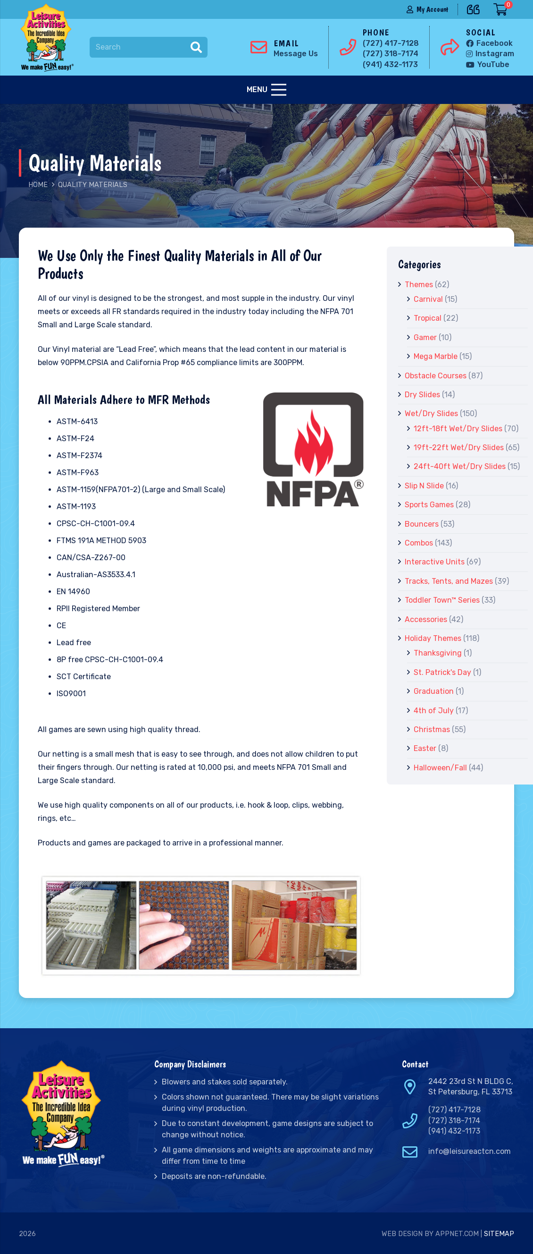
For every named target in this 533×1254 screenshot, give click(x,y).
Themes (419, 284)
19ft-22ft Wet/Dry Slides (459, 447)
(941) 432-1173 (454, 1130)
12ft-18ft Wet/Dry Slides (458, 428)
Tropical (427, 318)
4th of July (434, 710)
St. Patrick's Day (442, 672)
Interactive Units (435, 561)
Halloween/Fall (440, 767)
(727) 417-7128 (454, 1109)
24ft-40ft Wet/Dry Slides (460, 466)
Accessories (426, 619)
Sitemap (499, 1234)
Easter (425, 748)
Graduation (434, 691)
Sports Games (429, 504)
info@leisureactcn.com (469, 1151)
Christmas (432, 729)
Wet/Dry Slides (431, 413)
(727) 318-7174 (454, 1120)
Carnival (428, 299)
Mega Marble (436, 356)
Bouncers (422, 524)
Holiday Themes (433, 638)
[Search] (149, 47)
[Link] (49, 37)
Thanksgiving (438, 652)
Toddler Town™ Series (442, 600)
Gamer (425, 337)
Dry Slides (422, 394)
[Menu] (266, 90)
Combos (419, 542)
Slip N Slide (424, 485)
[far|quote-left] (475, 7)
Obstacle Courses (435, 375)
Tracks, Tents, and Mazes (449, 581)
